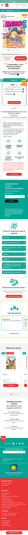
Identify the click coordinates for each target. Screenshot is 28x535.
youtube (19, 443)
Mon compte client (5, 493)
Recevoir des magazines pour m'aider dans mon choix (13, 504)
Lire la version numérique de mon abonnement (12, 502)
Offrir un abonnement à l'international (10, 496)
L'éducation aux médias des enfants (9, 513)
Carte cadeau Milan (6, 507)
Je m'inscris (11, 201)
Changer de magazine (6, 499)
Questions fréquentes (6, 483)
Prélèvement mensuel (7, 58)
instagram (13, 443)
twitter (23, 443)
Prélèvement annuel (21, 58)
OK (23, 452)
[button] (23, 5)
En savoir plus (14, 174)
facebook (16, 443)
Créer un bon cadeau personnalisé (9, 506)
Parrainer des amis (5, 498)
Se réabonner (4, 494)
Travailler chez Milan (6, 525)
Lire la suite (7, 215)
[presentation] (14, 206)
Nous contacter (5, 485)
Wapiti (5, 374)
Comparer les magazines (14, 296)
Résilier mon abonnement (7, 501)
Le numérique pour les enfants (8, 515)
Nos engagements (5, 522)
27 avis (25, 17)
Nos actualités (4, 523)
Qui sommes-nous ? (6, 520)
